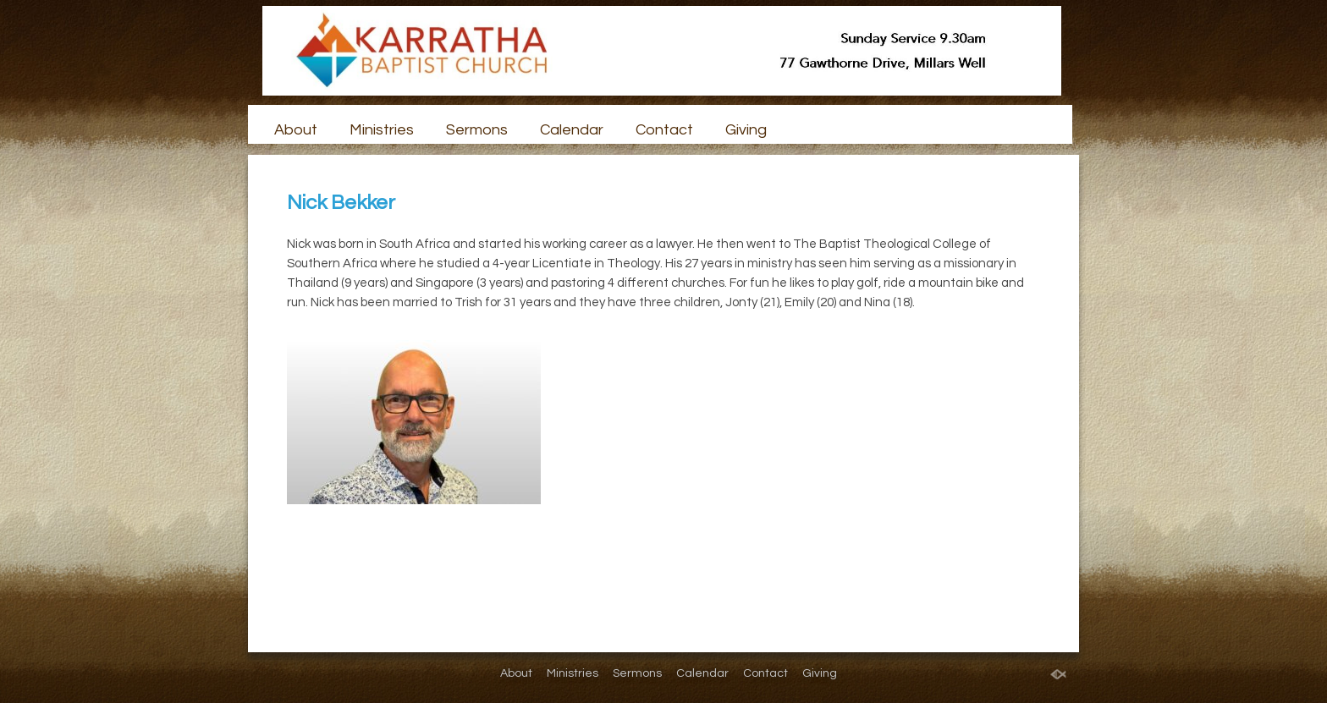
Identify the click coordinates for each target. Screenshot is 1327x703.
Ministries (382, 130)
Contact (664, 130)
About (295, 130)
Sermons (477, 130)
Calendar (571, 130)
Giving (746, 130)
